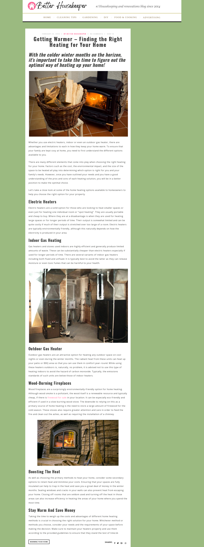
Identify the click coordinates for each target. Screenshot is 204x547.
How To (110, 34)
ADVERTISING (152, 17)
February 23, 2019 (51, 34)
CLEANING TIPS (67, 17)
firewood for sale (57, 397)
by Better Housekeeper (75, 34)
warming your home (39, 542)
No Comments (96, 34)
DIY (106, 17)
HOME (47, 17)
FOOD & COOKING (125, 17)
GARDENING (90, 17)
